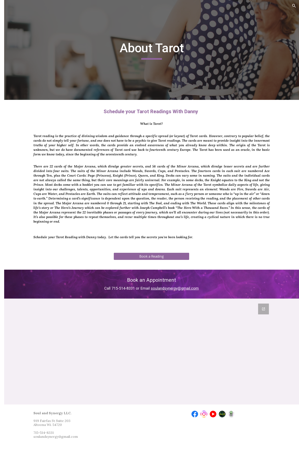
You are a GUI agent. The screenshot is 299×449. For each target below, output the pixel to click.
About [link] (13, 96)
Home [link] (13, 57)
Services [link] (14, 65)
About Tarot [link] (22, 114)
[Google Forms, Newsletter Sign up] (175, 351)
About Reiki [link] (21, 105)
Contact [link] (14, 131)
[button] (294, 6)
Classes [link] (14, 88)
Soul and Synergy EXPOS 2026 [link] (27, 77)
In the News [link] (17, 122)
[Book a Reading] (175, 261)
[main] (175, 49)
